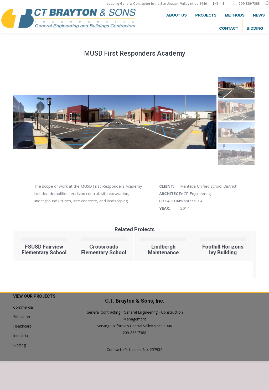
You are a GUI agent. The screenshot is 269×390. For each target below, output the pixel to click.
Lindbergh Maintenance (200, 250)
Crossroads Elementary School (141, 250)
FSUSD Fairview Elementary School (81, 250)
